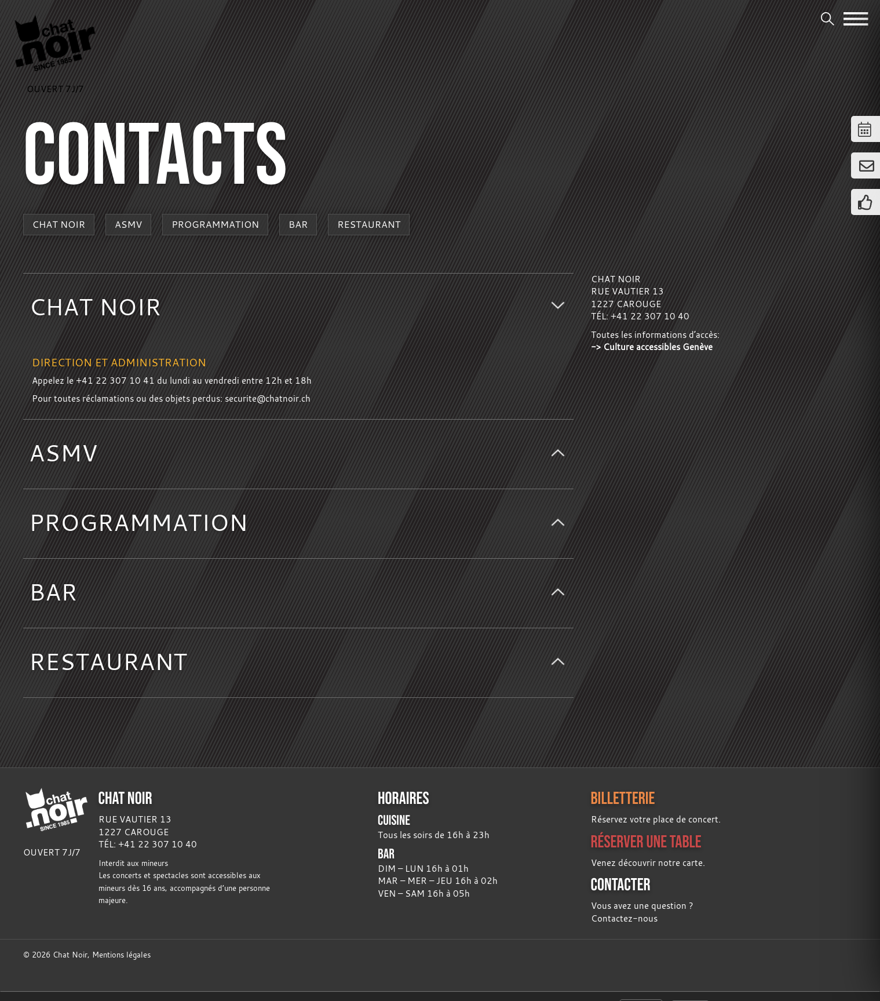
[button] (298, 308)
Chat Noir (59, 224)
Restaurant (368, 224)
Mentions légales (121, 955)
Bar (298, 224)
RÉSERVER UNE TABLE (646, 841)
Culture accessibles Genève (658, 346)
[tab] (298, 308)
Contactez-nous (624, 918)
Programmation (215, 224)
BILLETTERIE (623, 798)
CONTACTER (621, 884)
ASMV (128, 224)
